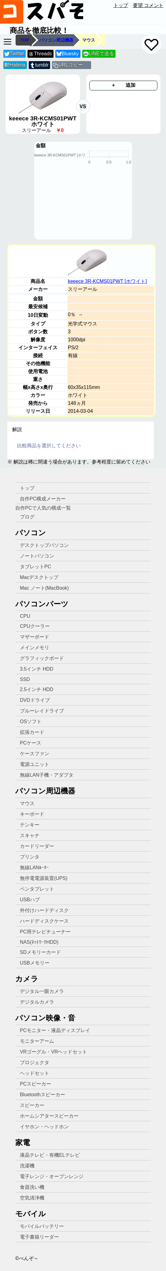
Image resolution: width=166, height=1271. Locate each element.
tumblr (39, 65)
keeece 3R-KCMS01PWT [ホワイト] (107, 281)
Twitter (14, 54)
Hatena (14, 65)
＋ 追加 (123, 85)
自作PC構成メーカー (43, 498)
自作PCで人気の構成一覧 (43, 508)
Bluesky (67, 54)
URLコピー (70, 65)
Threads (40, 54)
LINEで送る (98, 54)
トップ (120, 5)
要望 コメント (148, 5)
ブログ (27, 516)
